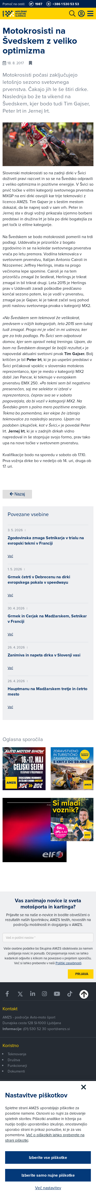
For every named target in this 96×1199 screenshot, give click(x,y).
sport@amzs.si (58, 1028)
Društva (14, 1059)
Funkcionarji (17, 1065)
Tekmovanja (17, 1054)
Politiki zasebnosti (68, 963)
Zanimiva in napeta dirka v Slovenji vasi (44, 655)
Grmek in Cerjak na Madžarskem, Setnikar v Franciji (47, 618)
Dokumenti (16, 1071)
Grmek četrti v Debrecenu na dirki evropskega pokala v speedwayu (39, 579)
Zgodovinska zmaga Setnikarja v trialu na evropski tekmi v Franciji (46, 540)
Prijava (81, 973)
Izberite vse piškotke (48, 1157)
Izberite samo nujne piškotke (48, 1175)
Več (10, 556)
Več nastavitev (48, 1188)
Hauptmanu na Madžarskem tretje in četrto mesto (47, 691)
